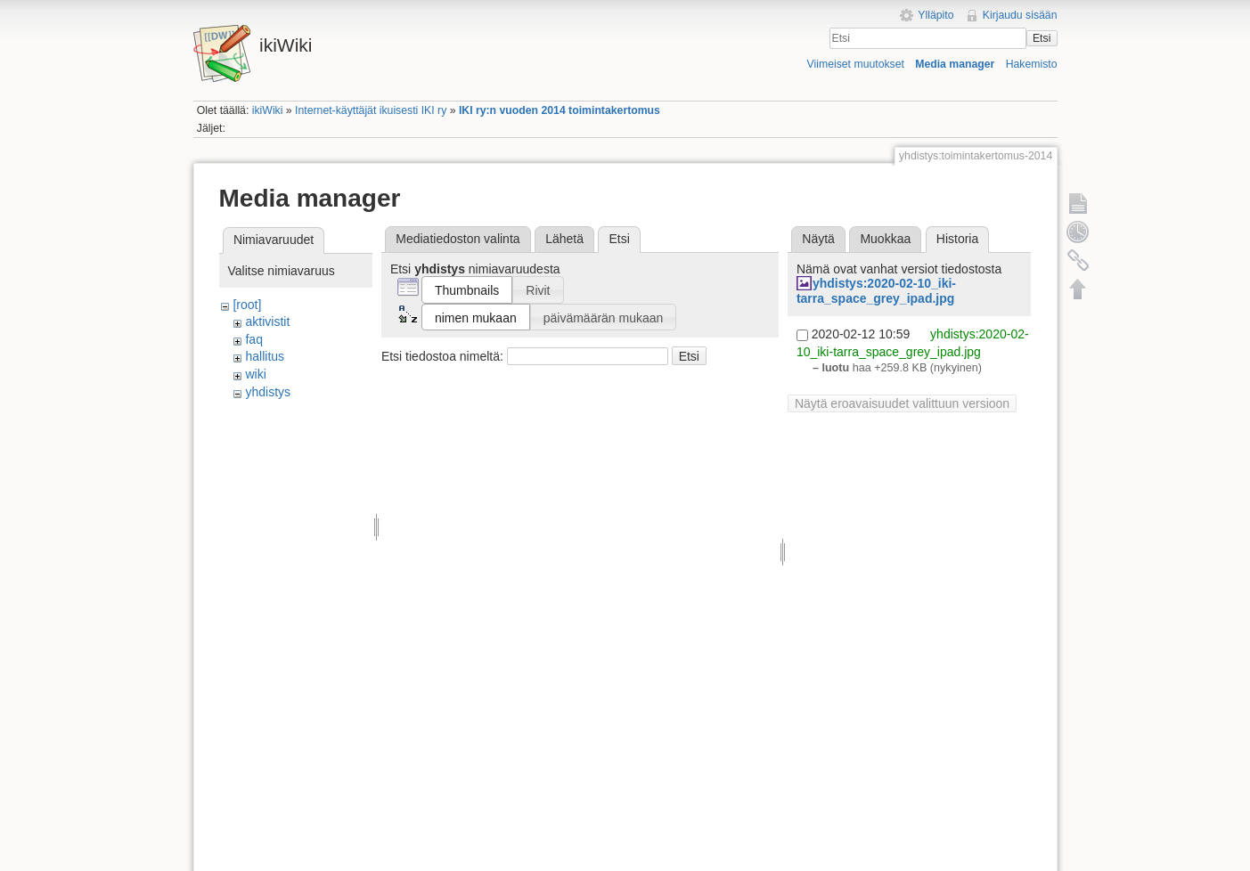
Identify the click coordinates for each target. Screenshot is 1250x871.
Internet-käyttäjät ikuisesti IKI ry (370, 110)
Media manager (954, 64)
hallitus (264, 356)
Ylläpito (935, 15)
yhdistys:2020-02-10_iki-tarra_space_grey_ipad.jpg (876, 290)
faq (253, 339)
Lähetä (564, 239)
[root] (247, 304)
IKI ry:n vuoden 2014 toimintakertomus (559, 110)
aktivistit (267, 321)
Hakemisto (1032, 64)
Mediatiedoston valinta (457, 239)
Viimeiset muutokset (855, 64)
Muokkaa (885, 239)
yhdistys (267, 392)
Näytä (818, 239)
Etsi (1041, 38)
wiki (255, 374)
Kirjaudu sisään (1020, 15)
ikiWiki (267, 110)
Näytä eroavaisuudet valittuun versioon (902, 403)
